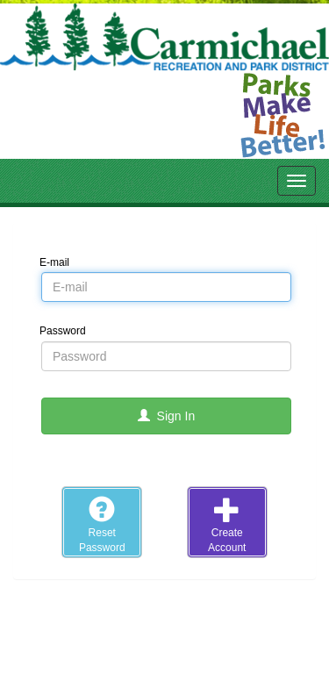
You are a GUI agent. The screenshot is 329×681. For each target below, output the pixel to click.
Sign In (166, 416)
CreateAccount (227, 525)
